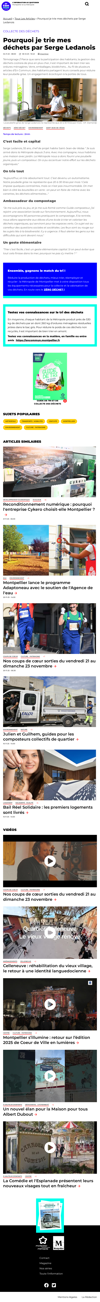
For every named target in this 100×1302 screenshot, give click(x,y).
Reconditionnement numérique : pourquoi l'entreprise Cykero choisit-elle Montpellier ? (49, 507)
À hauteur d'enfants (12, 1105)
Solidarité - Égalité (24, 803)
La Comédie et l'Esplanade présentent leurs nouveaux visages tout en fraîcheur (48, 1183)
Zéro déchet (19, 128)
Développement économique (16, 500)
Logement (7, 803)
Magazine (45, 1263)
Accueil (7, 18)
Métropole (10, 421)
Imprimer (44, 54)
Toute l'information (51, 1273)
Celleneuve (25, 961)
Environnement (35, 128)
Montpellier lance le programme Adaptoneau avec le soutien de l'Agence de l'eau (48, 587)
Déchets (7, 128)
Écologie (37, 500)
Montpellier (69, 421)
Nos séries (45, 1268)
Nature (24, 729)
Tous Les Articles (25, 18)
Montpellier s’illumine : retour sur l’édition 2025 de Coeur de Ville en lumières (46, 1040)
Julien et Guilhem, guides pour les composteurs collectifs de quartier (38, 737)
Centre (6, 1033)
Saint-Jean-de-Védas (55, 128)
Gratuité (53, 421)
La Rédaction (89, 1297)
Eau (5, 578)
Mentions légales (67, 1297)
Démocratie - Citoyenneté (37, 1105)
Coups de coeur (10, 656)
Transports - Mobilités (32, 421)
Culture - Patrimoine (35, 427)
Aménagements (10, 961)
